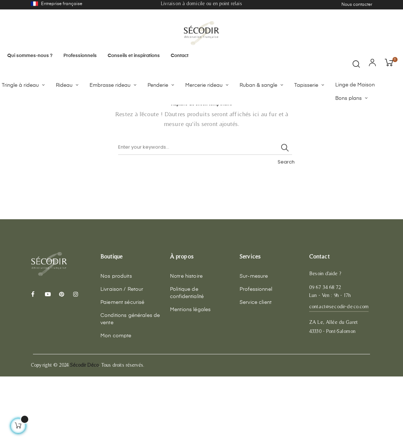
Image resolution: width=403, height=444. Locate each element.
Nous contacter (356, 5)
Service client (255, 370)
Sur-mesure (254, 344)
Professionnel (256, 357)
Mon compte (115, 403)
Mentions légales (190, 377)
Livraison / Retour (122, 357)
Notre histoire (186, 344)
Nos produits (116, 344)
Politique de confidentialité (187, 361)
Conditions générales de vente (130, 387)
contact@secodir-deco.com (339, 374)
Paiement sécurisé (122, 370)
